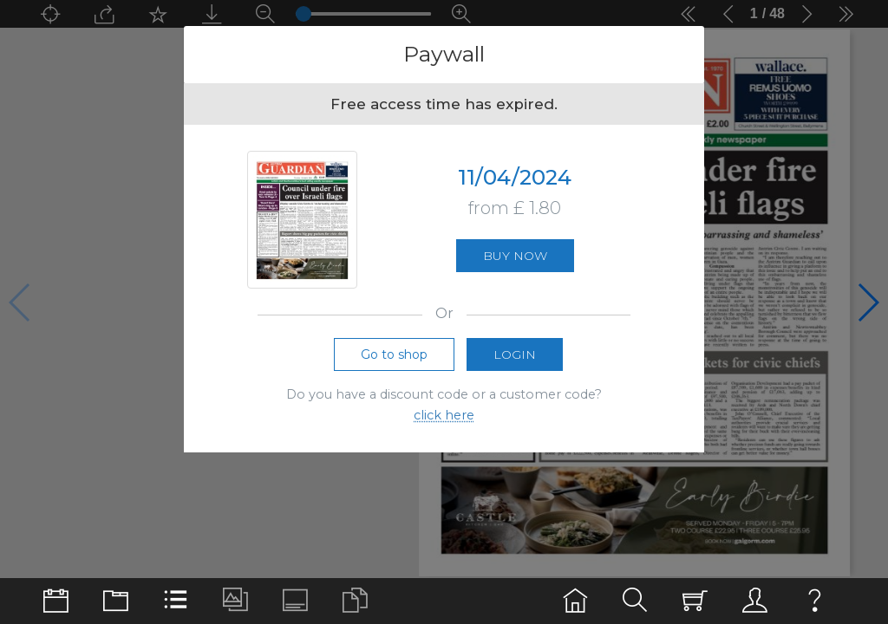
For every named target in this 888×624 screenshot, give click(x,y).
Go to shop (394, 357)
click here (444, 419)
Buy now (515, 257)
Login (514, 357)
